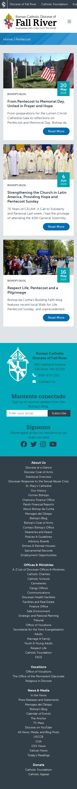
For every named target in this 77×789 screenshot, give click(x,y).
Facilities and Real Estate (38, 602)
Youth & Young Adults (38, 643)
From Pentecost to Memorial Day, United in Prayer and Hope (36, 103)
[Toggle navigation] (69, 21)
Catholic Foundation (54, 4)
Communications (38, 592)
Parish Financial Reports (38, 504)
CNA (39, 741)
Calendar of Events (38, 713)
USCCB (38, 737)
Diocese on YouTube (38, 727)
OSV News (38, 746)
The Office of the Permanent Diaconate (38, 676)
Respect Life (39, 648)
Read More (56, 131)
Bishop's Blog (16, 94)
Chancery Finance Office (38, 500)
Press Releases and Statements (38, 700)
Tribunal (38, 620)
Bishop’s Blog (38, 518)
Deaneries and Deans (38, 532)
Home (8, 39)
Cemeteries (38, 583)
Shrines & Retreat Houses (38, 546)
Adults (38, 634)
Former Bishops (38, 495)
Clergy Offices (38, 588)
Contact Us (47, 382)
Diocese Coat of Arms (38, 472)
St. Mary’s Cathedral (38, 486)
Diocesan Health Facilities (38, 597)
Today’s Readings (39, 755)
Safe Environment (38, 611)
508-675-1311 (49, 375)
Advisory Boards (38, 541)
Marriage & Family (38, 639)
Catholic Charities (38, 574)
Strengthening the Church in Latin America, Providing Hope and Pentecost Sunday (37, 197)
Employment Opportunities (38, 555)
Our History (38, 490)
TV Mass (38, 723)
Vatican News (38, 750)
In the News (38, 695)
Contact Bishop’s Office (38, 527)
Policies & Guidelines (38, 537)
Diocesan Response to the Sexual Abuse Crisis (38, 481)
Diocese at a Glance (38, 467)
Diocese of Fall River (23, 4)
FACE (38, 657)
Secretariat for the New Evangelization (38, 629)
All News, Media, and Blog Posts (38, 732)
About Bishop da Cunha (38, 509)
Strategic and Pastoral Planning (38, 616)
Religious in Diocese (38, 681)
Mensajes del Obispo (38, 513)
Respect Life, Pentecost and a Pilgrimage (32, 290)
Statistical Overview (38, 477)
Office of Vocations (38, 625)
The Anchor (38, 718)
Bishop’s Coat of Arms (38, 523)
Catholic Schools (39, 579)
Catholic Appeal (38, 774)
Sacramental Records (39, 550)
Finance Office (38, 606)
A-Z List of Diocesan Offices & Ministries (38, 569)
